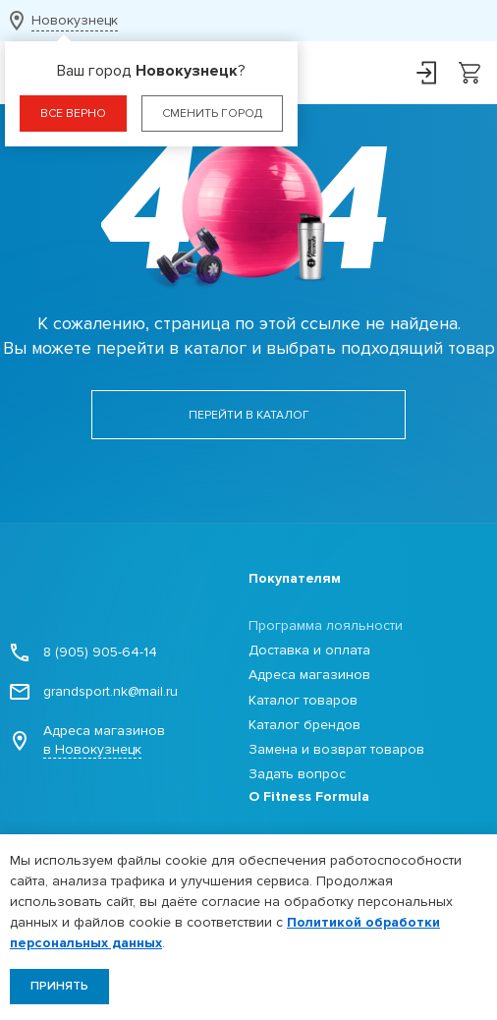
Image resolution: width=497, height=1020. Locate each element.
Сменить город (212, 113)
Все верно (73, 113)
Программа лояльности (325, 625)
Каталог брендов (304, 724)
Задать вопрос (297, 773)
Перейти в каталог (249, 415)
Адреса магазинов (87, 740)
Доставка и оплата (309, 650)
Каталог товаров (303, 700)
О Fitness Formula (308, 796)
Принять (59, 986)
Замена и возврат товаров (336, 749)
